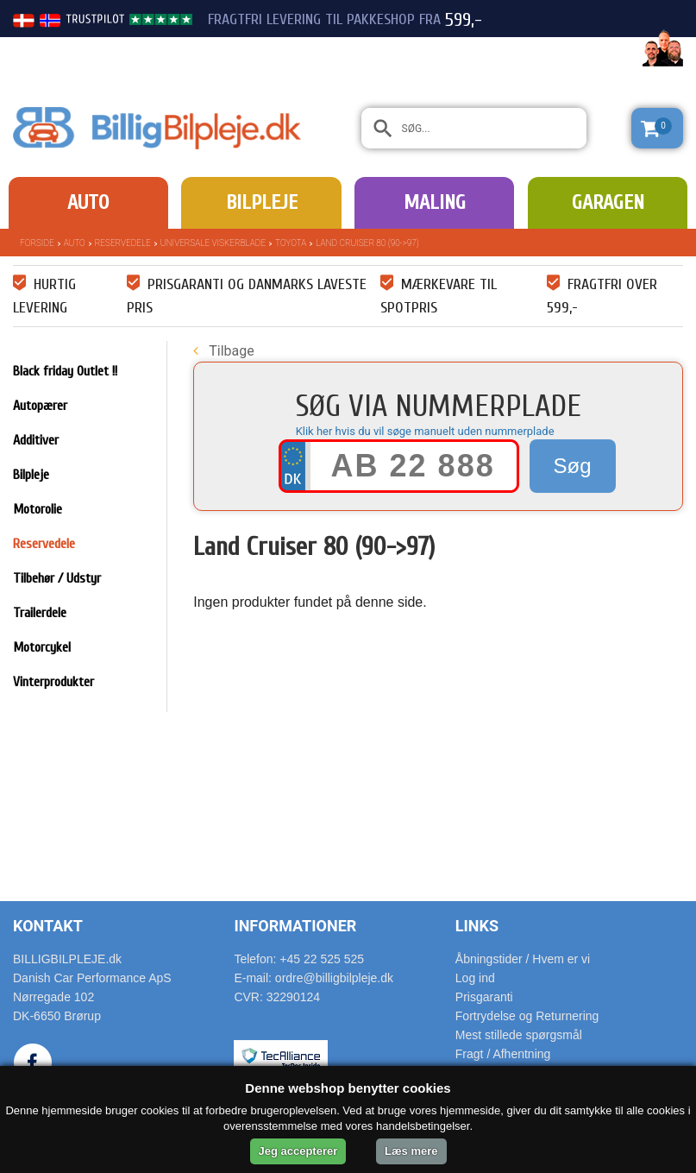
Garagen (608, 202)
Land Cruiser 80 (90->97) (367, 243)
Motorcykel (42, 647)
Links (476, 926)
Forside (37, 243)
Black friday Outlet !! (65, 371)
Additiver (36, 440)
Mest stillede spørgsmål (518, 1035)
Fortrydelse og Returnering (527, 1016)
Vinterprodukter (53, 682)
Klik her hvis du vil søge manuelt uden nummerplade (425, 431)
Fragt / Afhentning (503, 1054)
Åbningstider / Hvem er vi (522, 959)
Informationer (295, 926)
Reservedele (123, 243)
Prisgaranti (484, 997)
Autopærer (40, 405)
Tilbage (223, 351)
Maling (435, 202)
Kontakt (48, 926)
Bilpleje (262, 202)
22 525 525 (587, 50)
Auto (88, 202)
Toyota (290, 243)
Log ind (475, 978)
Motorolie (37, 509)
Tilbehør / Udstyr (57, 578)
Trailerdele (39, 613)
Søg (573, 465)
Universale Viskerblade (213, 243)
